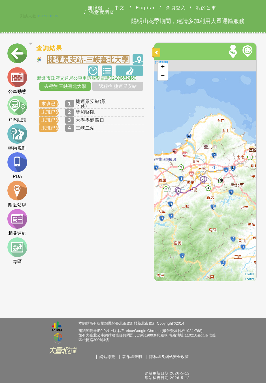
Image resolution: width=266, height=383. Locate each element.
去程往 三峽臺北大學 (65, 86)
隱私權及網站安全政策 (169, 357)
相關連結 (17, 222)
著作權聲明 (132, 357)
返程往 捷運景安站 (117, 86)
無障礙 (95, 8)
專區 (17, 250)
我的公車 (206, 8)
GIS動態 (17, 109)
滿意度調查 (102, 12)
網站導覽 (107, 357)
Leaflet (249, 274)
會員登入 (176, 8)
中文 (119, 8)
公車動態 (17, 80)
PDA (17, 165)
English (145, 8)
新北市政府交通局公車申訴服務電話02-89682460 (86, 78)
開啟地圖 (162, 62)
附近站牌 (17, 194)
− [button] (163, 76)
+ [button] (163, 67)
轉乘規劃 (17, 137)
